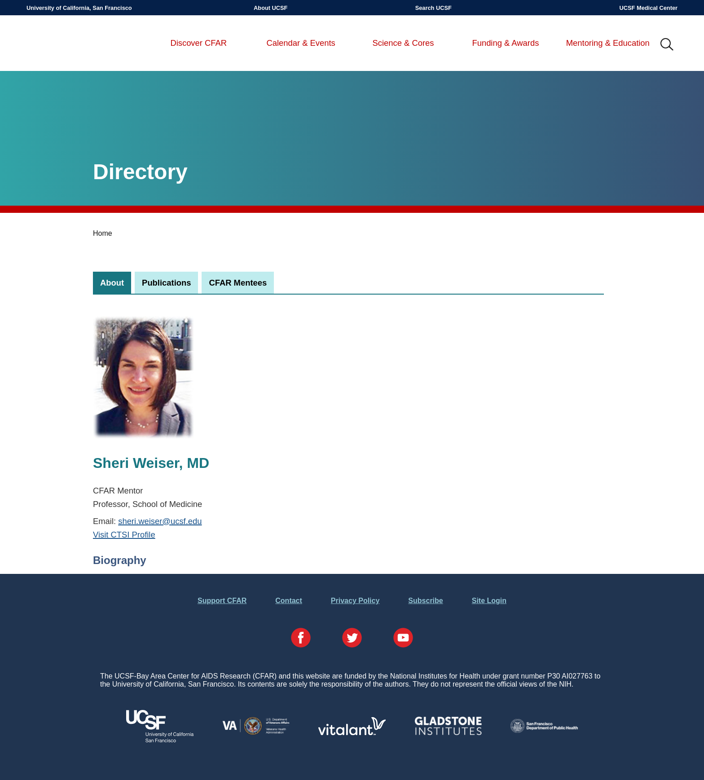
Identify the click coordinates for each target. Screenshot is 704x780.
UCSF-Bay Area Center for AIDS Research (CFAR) (74, 44)
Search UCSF (433, 7)
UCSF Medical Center (649, 7)
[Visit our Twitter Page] (352, 638)
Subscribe (425, 600)
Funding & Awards (505, 43)
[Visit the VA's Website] (256, 733)
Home (102, 233)
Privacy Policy (355, 600)
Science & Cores (403, 43)
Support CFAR (222, 600)
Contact (288, 600)
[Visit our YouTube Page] (403, 638)
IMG (667, 45)
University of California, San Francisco (79, 7)
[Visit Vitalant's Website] (352, 732)
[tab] (112, 283)
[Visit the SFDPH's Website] (544, 730)
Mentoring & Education (608, 43)
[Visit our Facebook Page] (301, 638)
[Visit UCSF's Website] (160, 740)
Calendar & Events (300, 43)
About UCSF (270, 7)
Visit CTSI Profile (124, 534)
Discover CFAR (198, 43)
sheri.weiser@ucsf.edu (160, 521)
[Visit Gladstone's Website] (448, 733)
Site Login (489, 600)
